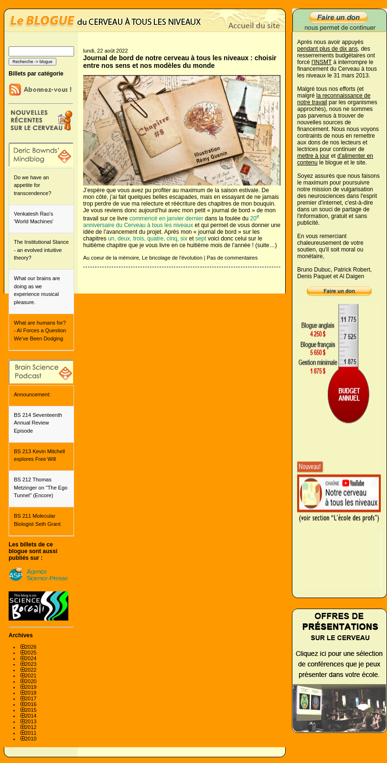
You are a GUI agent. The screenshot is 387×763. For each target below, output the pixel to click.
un (111, 238)
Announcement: (32, 394)
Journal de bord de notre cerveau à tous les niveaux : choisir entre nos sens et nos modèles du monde (180, 61)
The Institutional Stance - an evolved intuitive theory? (41, 250)
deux (124, 238)
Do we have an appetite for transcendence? (32, 185)
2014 (30, 716)
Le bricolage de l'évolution (172, 258)
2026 (30, 647)
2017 (30, 698)
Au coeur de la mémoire (111, 258)
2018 (30, 693)
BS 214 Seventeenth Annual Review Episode (38, 423)
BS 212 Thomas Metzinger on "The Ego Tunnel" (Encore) (40, 487)
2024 (30, 658)
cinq (172, 238)
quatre (155, 238)
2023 (30, 664)
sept (200, 238)
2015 (30, 710)
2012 (30, 727)
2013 (30, 721)
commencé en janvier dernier (166, 218)
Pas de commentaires (232, 258)
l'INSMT (322, 62)
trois (138, 238)
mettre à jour (313, 156)
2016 (30, 704)
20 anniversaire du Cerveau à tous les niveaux (171, 222)
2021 (30, 675)
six (184, 238)
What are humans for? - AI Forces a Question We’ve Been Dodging (40, 330)
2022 (30, 670)
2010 (30, 738)
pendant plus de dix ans (327, 48)
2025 (30, 652)
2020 (30, 681)
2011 (30, 733)
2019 (30, 687)
